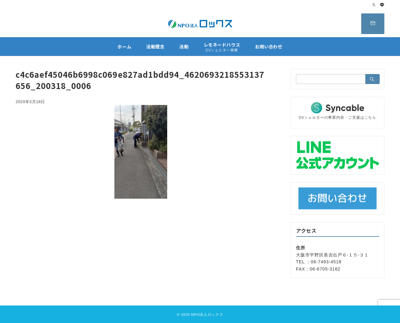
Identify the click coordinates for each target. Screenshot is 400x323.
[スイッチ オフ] (371, 23)
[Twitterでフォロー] (374, 5)
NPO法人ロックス (207, 314)
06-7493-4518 (326, 261)
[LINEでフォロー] (382, 5)
